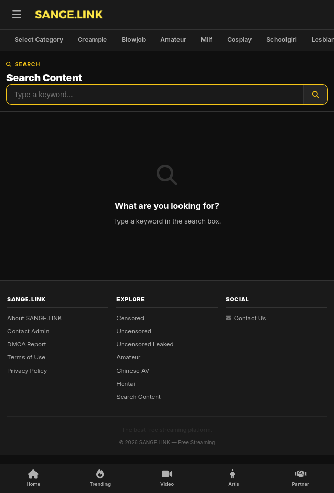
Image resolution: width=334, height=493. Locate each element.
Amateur (173, 39)
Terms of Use (26, 357)
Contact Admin (28, 331)
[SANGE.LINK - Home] (68, 14)
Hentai (125, 384)
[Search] (315, 94)
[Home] (33, 478)
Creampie (92, 39)
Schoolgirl (281, 39)
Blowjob (134, 39)
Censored (130, 317)
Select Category (39, 39)
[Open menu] (16, 14)
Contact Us (246, 317)
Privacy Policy (27, 370)
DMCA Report (26, 344)
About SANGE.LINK (34, 317)
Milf (206, 39)
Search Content (138, 397)
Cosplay (239, 39)
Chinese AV (132, 370)
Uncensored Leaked (144, 344)
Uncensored (133, 331)
